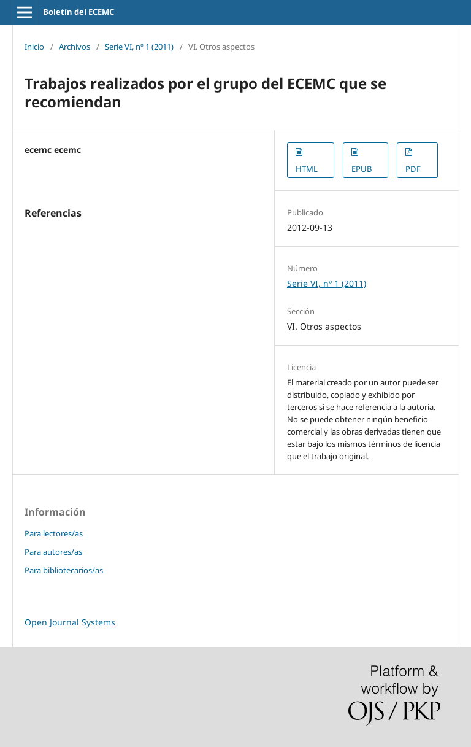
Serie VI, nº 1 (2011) (139, 46)
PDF (413, 168)
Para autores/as (53, 551)
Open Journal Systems (70, 622)
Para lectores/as (54, 533)
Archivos (74, 46)
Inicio (34, 46)
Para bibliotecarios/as (64, 570)
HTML (307, 168)
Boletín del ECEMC (78, 11)
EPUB (361, 168)
